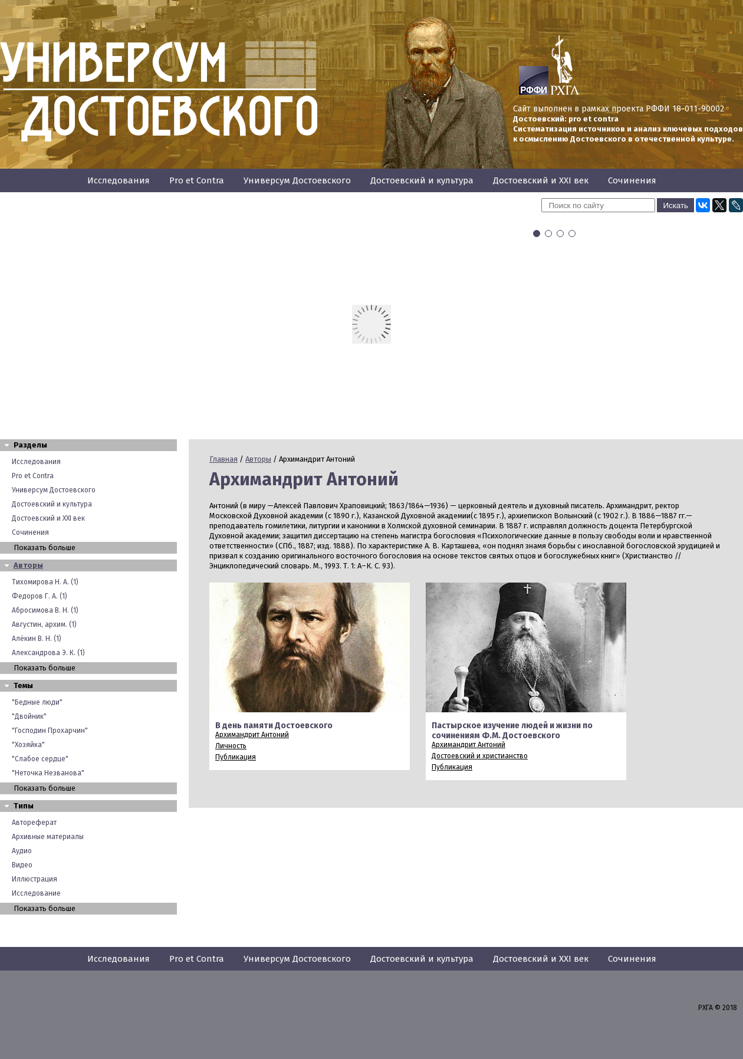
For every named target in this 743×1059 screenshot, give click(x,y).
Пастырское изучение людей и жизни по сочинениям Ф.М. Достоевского (512, 731)
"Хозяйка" (28, 745)
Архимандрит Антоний (252, 735)
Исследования (118, 180)
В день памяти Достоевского (274, 726)
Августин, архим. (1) (44, 624)
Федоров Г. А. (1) (39, 596)
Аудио (22, 851)
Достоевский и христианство (480, 756)
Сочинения (632, 180)
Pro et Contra (196, 180)
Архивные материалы (48, 837)
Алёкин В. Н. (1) (36, 638)
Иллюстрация (34, 879)
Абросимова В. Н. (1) (45, 610)
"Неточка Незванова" (48, 773)
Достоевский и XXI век (541, 180)
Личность (230, 746)
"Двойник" (29, 716)
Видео (22, 865)
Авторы (28, 565)
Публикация (235, 757)
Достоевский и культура (422, 180)
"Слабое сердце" (40, 759)
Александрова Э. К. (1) (48, 653)
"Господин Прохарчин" (50, 730)
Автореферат (34, 822)
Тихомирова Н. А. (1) (45, 582)
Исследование (36, 893)
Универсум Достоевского (297, 180)
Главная (223, 459)
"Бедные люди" (37, 702)
